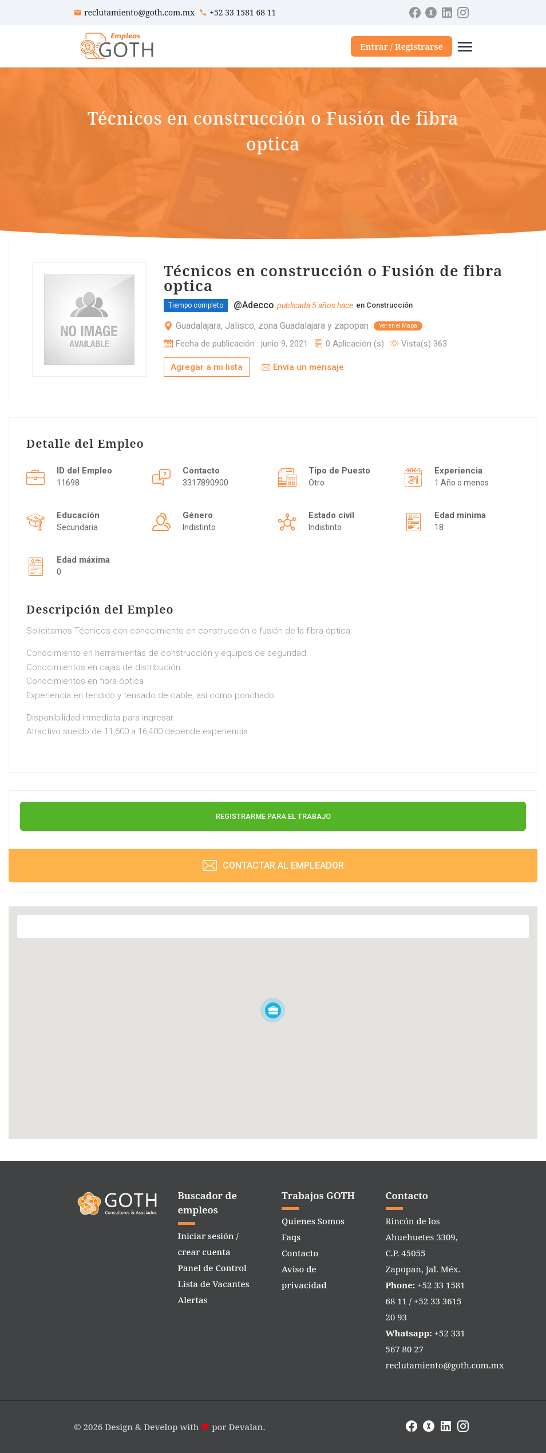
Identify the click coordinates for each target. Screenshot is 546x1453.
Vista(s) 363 (418, 344)
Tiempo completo (195, 305)
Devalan (246, 1426)
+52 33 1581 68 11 (242, 12)
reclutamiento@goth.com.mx (139, 12)
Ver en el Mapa (398, 326)
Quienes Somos (313, 1221)
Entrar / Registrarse (401, 46)
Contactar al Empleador (273, 865)
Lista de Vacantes (214, 1283)
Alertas (193, 1299)
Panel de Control (212, 1267)
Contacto (300, 1253)
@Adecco (254, 305)
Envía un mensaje (303, 367)
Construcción (389, 305)
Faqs (291, 1237)
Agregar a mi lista (207, 367)
